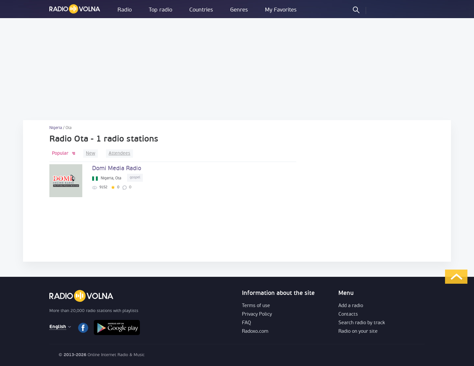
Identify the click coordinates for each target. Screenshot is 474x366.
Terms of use (256, 305)
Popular (60, 153)
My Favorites (281, 10)
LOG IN (376, 10)
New (90, 153)
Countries (201, 10)
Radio (125, 10)
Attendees (119, 153)
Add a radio (350, 305)
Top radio (160, 10)
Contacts (348, 314)
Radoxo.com (255, 331)
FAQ (246, 323)
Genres (239, 10)
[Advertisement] (237, 69)
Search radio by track (361, 323)
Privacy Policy (257, 314)
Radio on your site (358, 331)
